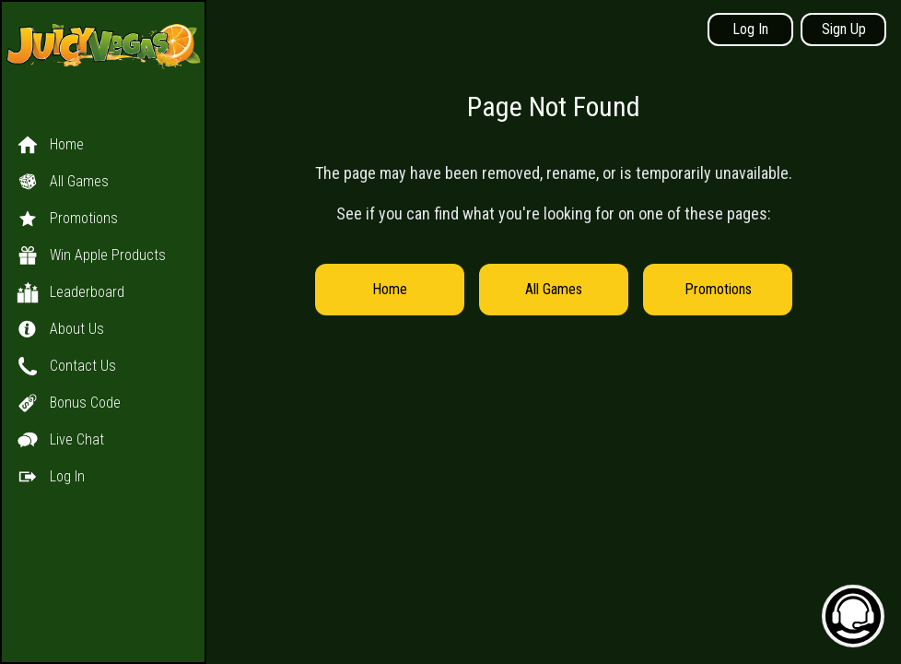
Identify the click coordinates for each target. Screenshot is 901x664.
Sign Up (844, 29)
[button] (103, 292)
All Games (553, 289)
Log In (750, 29)
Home (389, 289)
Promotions (718, 289)
